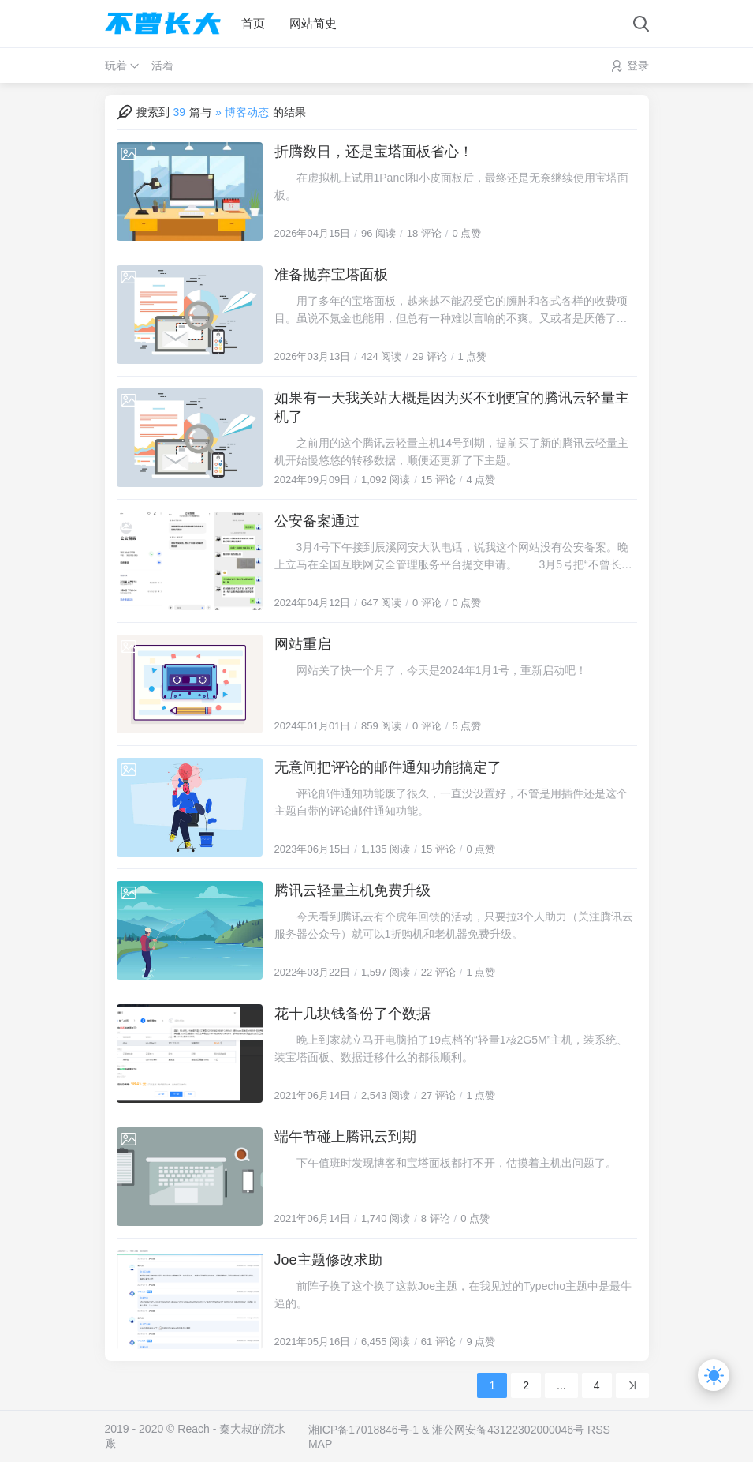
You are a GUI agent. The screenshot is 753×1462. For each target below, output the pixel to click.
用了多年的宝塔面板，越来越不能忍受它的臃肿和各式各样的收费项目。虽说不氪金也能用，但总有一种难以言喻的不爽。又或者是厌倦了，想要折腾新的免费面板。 (451, 310)
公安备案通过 (317, 521)
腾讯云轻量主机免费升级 (352, 890)
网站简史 (313, 23)
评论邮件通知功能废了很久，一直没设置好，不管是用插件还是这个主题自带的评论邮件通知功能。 (451, 802)
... (561, 1385)
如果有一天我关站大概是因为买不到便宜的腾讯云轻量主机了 (451, 407)
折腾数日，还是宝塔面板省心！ (373, 151)
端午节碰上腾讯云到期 (345, 1137)
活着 (162, 65)
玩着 (116, 65)
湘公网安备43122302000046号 (508, 1429)
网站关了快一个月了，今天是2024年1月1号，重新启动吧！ (430, 670)
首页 (253, 23)
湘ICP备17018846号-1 (363, 1429)
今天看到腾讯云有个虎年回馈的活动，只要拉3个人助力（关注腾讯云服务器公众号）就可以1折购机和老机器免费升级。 (454, 925)
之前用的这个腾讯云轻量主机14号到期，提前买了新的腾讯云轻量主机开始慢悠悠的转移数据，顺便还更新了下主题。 (451, 452)
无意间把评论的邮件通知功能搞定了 (387, 767)
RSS (598, 1429)
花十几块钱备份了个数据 (352, 1014)
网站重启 (302, 644)
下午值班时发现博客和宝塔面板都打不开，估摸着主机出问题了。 (445, 1162)
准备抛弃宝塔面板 (331, 275)
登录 (638, 65)
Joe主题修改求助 (328, 1260)
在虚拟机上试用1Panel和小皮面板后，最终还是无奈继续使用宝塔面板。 (451, 186)
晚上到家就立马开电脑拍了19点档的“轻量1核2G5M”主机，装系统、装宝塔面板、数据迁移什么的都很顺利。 (451, 1048)
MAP (320, 1444)
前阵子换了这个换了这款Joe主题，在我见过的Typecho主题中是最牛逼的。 (453, 1295)
